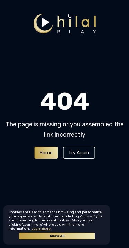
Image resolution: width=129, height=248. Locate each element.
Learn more (41, 229)
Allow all (57, 236)
